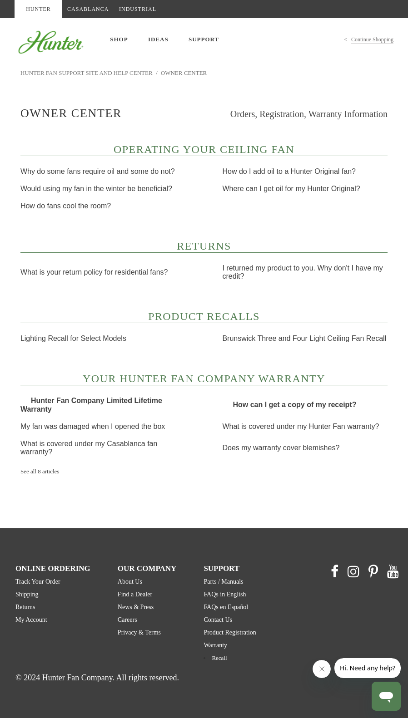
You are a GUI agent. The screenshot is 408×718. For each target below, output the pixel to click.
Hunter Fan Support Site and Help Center (86, 72)
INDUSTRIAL (137, 9)
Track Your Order (37, 581)
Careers (127, 619)
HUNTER (38, 9)
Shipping (27, 594)
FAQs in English (225, 594)
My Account (31, 619)
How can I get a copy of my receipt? (294, 404)
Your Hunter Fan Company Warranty (204, 379)
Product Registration (230, 632)
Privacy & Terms (139, 632)
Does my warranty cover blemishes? (280, 448)
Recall (219, 657)
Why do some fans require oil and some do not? (97, 171)
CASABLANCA (88, 9)
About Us (130, 581)
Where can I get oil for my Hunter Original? (291, 188)
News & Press (136, 607)
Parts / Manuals (223, 581)
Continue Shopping (372, 39)
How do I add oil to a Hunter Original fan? (289, 171)
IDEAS (158, 39)
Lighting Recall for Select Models (73, 338)
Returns (204, 247)
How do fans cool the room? (65, 206)
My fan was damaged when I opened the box (92, 426)
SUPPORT (204, 39)
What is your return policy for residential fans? (94, 272)
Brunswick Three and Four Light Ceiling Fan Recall (304, 338)
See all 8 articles (40, 471)
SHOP (119, 39)
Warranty (215, 645)
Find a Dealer (135, 594)
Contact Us (218, 619)
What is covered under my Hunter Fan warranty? (300, 426)
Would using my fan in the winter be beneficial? (96, 188)
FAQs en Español (226, 607)
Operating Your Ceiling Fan (204, 150)
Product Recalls (204, 317)
